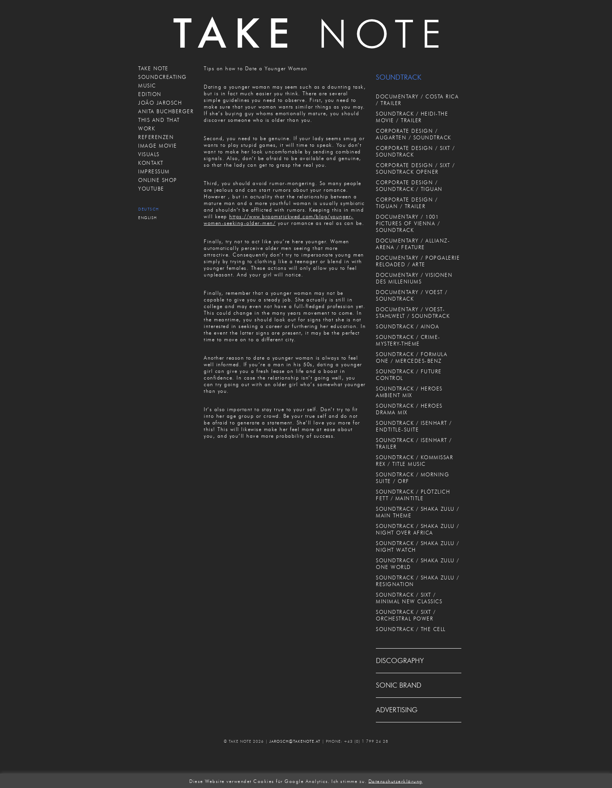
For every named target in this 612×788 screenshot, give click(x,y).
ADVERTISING (397, 710)
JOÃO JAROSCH (160, 103)
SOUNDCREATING (162, 77)
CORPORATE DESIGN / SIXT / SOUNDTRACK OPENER (415, 168)
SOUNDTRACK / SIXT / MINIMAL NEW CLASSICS (409, 598)
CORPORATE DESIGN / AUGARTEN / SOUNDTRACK (413, 134)
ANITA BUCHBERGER (166, 111)
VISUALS (149, 154)
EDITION (150, 94)
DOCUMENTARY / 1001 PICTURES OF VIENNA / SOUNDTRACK (408, 223)
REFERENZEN (156, 137)
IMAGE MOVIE (157, 146)
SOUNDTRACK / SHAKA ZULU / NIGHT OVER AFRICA (417, 529)
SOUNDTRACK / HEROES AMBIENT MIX (409, 391)
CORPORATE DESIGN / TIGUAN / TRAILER (407, 202)
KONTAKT (151, 163)
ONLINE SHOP (157, 180)
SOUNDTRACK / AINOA (407, 326)
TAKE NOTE (153, 68)
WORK (146, 128)
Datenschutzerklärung (395, 781)
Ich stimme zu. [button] (348, 781)
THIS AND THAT (159, 120)
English (147, 217)
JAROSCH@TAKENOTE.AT (294, 741)
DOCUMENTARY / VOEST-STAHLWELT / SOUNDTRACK (413, 312)
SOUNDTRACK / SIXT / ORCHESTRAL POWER (406, 615)
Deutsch (148, 209)
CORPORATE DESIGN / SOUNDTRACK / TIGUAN (409, 185)
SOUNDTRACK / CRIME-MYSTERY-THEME (408, 340)
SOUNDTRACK (398, 77)
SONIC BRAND (399, 685)
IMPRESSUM (154, 171)
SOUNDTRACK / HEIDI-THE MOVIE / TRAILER (412, 117)
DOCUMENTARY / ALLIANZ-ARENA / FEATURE (413, 243)
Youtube (151, 188)
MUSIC (147, 85)
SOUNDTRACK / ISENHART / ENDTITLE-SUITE (414, 426)
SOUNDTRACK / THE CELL (411, 629)
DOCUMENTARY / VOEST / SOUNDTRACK (412, 295)
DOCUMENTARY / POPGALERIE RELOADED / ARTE (418, 261)
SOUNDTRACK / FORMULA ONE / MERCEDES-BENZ (411, 357)
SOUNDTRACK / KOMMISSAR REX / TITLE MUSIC (414, 460)
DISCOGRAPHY (400, 660)
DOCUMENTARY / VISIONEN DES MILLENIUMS (414, 278)
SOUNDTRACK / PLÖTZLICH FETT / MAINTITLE (413, 494)
